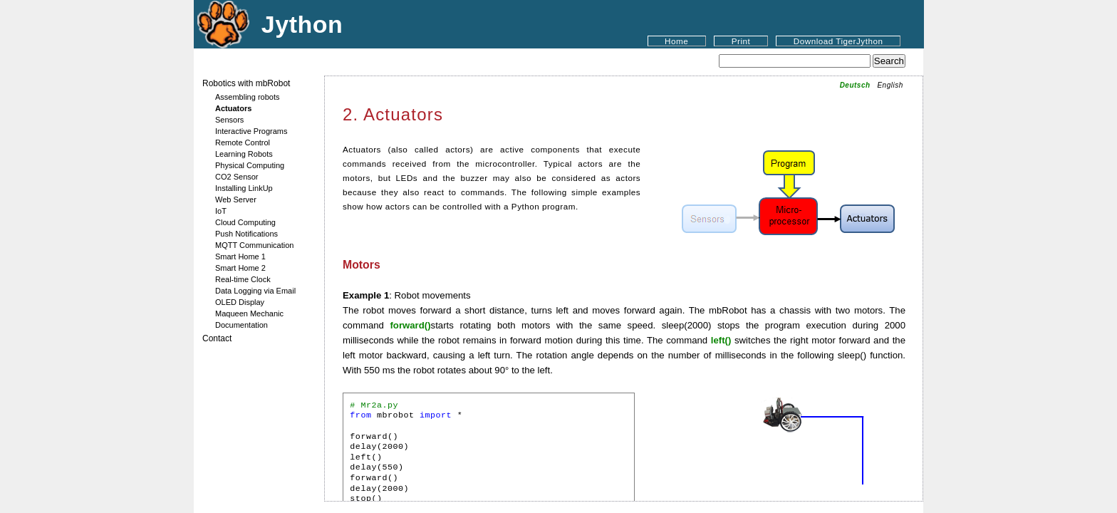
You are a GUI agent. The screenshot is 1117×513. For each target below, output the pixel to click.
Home (676, 41)
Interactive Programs (251, 131)
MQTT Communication (254, 245)
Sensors (229, 119)
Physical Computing (249, 165)
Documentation (241, 325)
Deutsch (855, 85)
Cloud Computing (245, 222)
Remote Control (242, 142)
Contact (217, 338)
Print (741, 41)
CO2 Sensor (237, 176)
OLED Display (239, 302)
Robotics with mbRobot (246, 83)
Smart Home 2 (240, 268)
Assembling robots (247, 97)
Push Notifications (246, 233)
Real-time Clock (243, 279)
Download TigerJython (838, 41)
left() (721, 340)
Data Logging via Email (255, 290)
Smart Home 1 (240, 256)
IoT (221, 211)
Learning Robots (244, 154)
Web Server (235, 199)
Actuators (233, 108)
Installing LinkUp (244, 188)
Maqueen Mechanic (249, 313)
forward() (410, 325)
